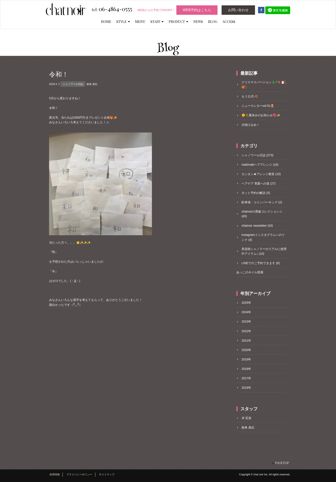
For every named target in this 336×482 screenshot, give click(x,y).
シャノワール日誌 (73, 84)
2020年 (246, 350)
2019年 (246, 359)
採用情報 (55, 474)
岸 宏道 (246, 418)
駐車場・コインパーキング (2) (262, 202)
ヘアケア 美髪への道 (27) (259, 183)
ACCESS (228, 21)
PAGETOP (282, 463)
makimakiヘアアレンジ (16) (260, 164)
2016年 (246, 387)
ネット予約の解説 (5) (256, 193)
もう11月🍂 (250, 96)
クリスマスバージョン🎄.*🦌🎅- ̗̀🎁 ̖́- (264, 84)
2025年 (246, 302)
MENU (140, 21)
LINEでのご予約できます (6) (261, 263)
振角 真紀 (92, 84)
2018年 (246, 368)
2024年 (246, 312)
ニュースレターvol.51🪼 (258, 105)
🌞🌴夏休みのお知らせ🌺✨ (261, 115)
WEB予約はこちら (197, 10)
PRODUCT (178, 21)
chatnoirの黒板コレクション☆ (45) (262, 214)
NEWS (198, 21)
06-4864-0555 (112, 9)
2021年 (246, 340)
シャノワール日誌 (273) (257, 155)
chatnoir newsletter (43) (257, 225)
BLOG (212, 21)
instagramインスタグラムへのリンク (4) (263, 237)
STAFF (157, 21)
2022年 (246, 331)
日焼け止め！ (251, 124)
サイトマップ (106, 474)
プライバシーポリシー (79, 474)
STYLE (123, 21)
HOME (106, 21)
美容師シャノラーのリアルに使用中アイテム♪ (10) (264, 251)
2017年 (246, 378)
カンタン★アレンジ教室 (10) (261, 174)
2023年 (246, 321)
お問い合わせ (238, 10)
